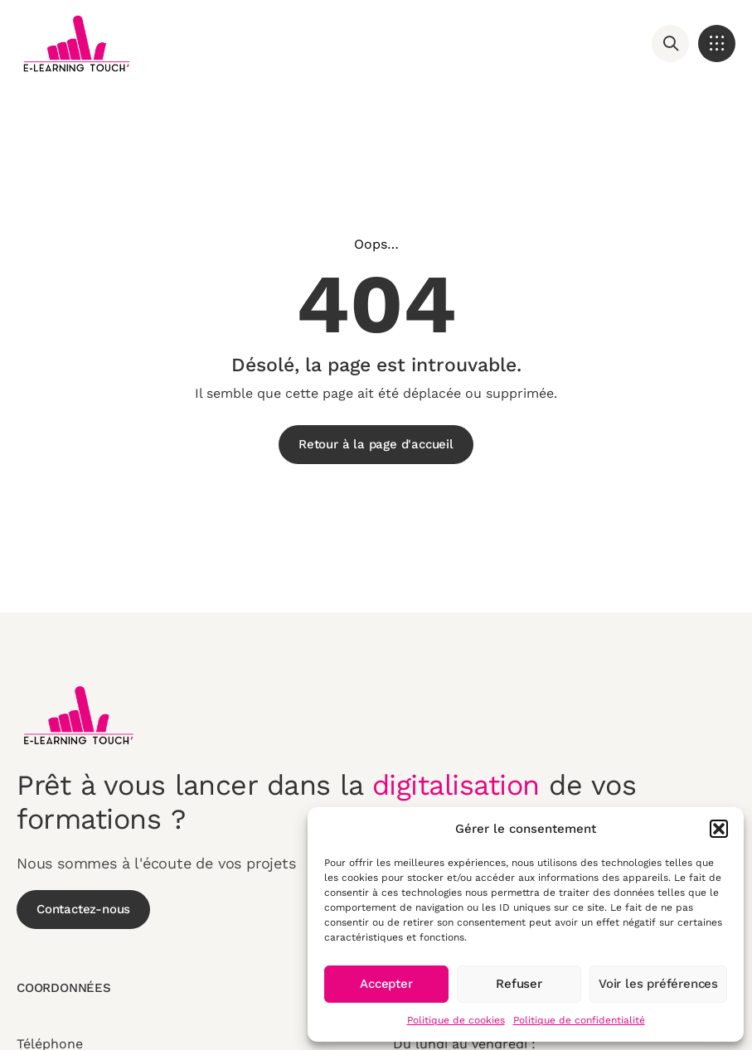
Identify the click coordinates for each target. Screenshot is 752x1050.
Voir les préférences (658, 983)
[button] (719, 828)
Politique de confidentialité (579, 1020)
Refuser (519, 983)
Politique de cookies (456, 1020)
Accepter (386, 983)
